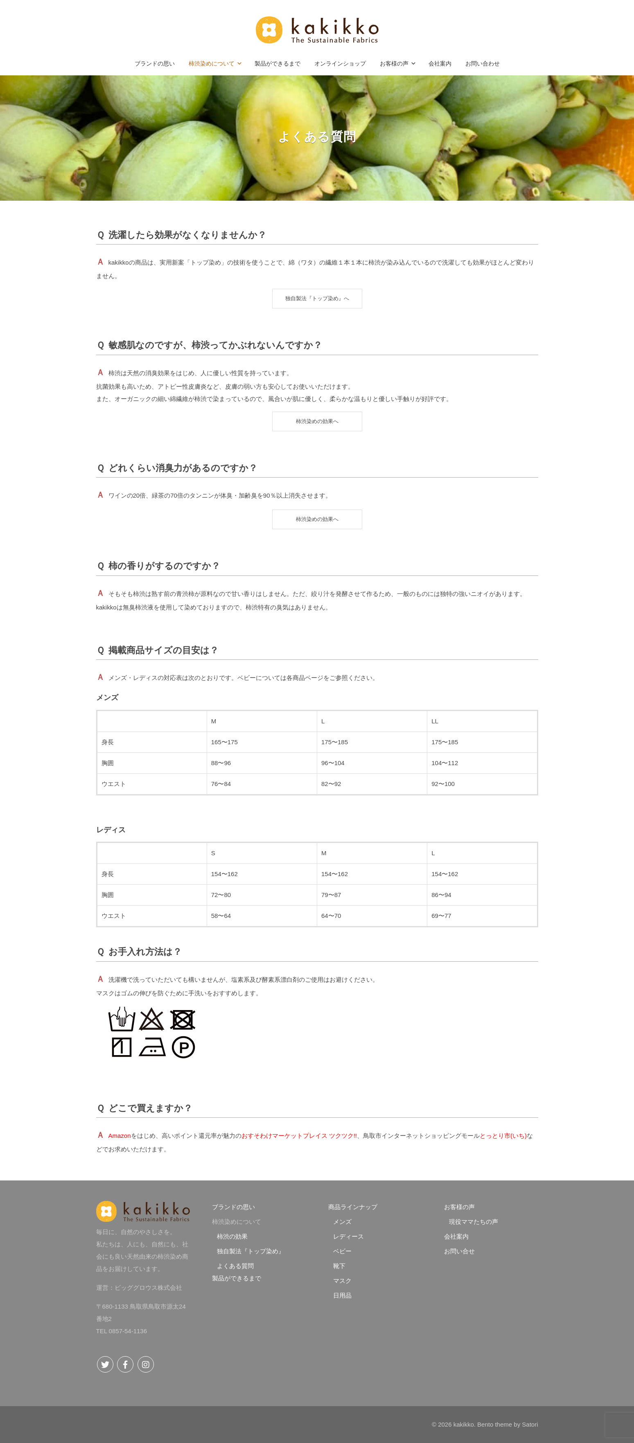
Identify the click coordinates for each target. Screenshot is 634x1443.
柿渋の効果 (232, 1236)
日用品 (342, 1295)
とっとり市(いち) (503, 1135)
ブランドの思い (233, 1206)
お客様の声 (459, 1206)
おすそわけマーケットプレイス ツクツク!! (299, 1135)
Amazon (119, 1135)
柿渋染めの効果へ (317, 421)
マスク (342, 1280)
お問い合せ (459, 1251)
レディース (348, 1236)
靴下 (339, 1265)
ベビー (342, 1251)
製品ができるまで (236, 1278)
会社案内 (456, 1236)
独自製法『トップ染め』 (250, 1251)
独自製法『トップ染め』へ (317, 298)
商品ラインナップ (352, 1206)
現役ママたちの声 (473, 1221)
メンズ (342, 1221)
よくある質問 (235, 1265)
